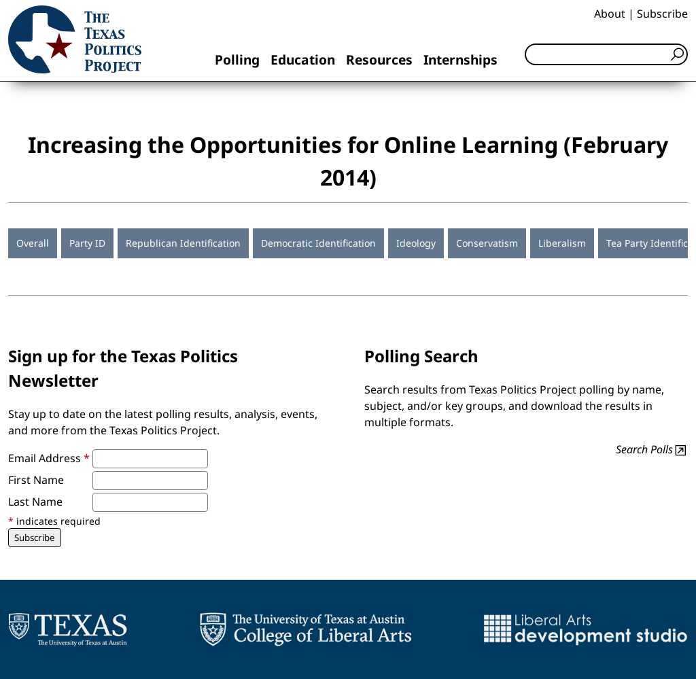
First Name (36, 479)
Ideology (416, 243)
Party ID (87, 243)
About (609, 13)
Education (303, 59)
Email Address (49, 458)
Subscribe (662, 13)
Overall (32, 243)
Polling (237, 59)
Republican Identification (183, 243)
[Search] (606, 54)
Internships (460, 59)
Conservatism (487, 243)
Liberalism (562, 243)
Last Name (35, 501)
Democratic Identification (318, 243)
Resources (379, 59)
